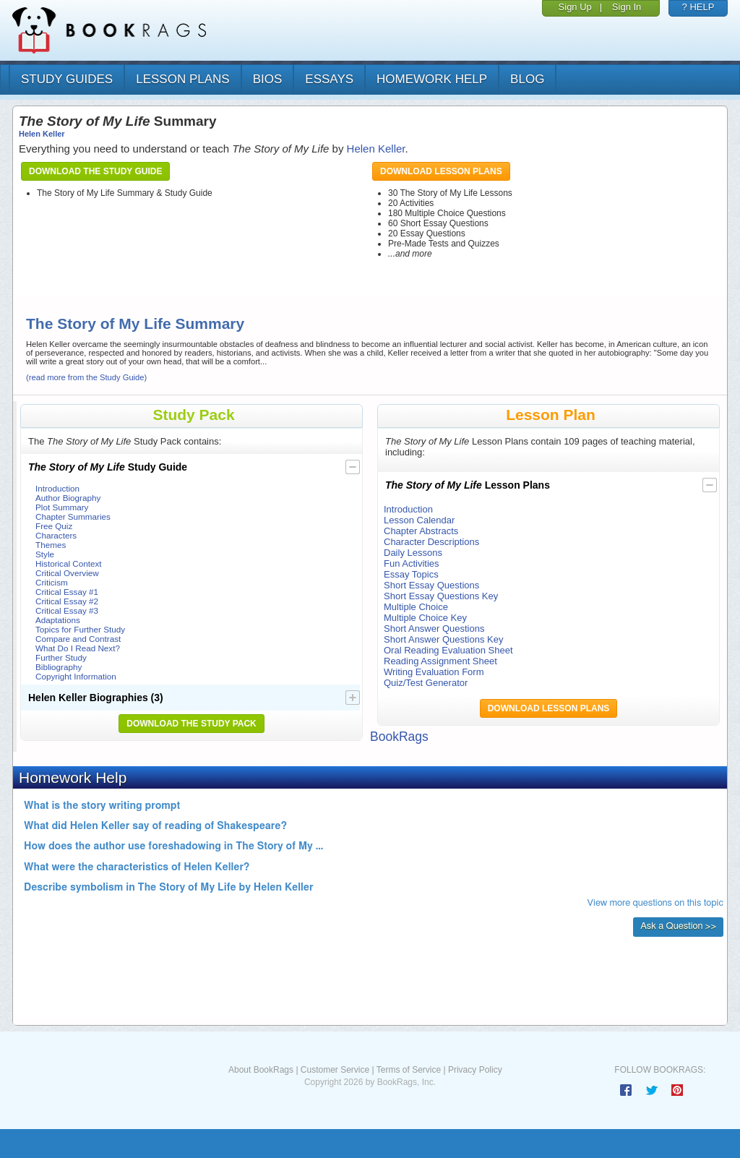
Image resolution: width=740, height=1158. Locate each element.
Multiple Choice (416, 606)
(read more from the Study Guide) (86, 377)
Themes (50, 544)
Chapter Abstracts (421, 531)
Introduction (57, 488)
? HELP (698, 6)
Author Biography (67, 497)
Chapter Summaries (73, 516)
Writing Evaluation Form (433, 671)
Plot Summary (61, 507)
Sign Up (575, 6)
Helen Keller (42, 133)
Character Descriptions (431, 541)
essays (329, 79)
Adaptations (57, 620)
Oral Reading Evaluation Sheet (448, 650)
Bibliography (58, 667)
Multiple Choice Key (425, 617)
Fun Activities (411, 563)
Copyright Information (75, 676)
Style (44, 554)
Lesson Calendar (419, 520)
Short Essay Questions (431, 585)
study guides (67, 79)
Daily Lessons (413, 552)
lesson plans (182, 79)
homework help (432, 79)
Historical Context (68, 563)
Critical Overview (67, 573)
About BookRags (260, 1070)
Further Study (61, 657)
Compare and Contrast (78, 638)
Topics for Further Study (80, 629)
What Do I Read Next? (77, 648)
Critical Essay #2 (66, 601)
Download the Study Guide (95, 171)
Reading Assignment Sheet (440, 661)
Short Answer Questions (434, 628)
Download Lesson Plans (441, 171)
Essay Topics (411, 574)
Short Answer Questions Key (443, 639)
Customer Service (335, 1070)
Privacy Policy (475, 1070)
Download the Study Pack (191, 724)
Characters (56, 535)
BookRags (399, 736)
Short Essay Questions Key (441, 596)
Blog (527, 79)
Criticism (51, 582)
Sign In (626, 6)
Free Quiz (53, 526)
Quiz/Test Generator (426, 682)
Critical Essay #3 (66, 610)
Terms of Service (409, 1070)
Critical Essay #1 (66, 591)
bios (268, 79)
